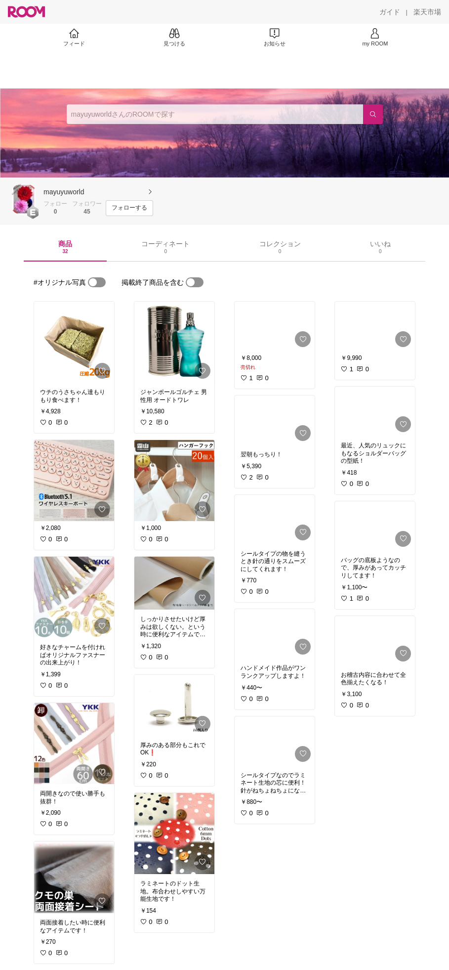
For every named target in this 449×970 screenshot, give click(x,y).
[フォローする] (129, 208)
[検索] (373, 114)
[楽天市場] (427, 11)
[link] (74, 342)
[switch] (97, 282)
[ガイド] (389, 11)
